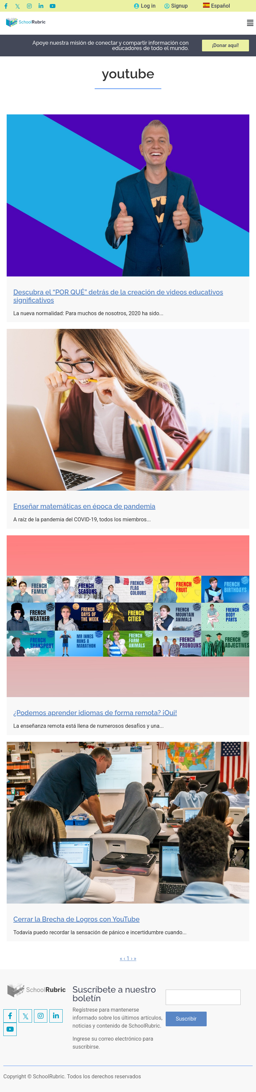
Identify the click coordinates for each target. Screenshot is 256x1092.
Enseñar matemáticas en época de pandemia (84, 506)
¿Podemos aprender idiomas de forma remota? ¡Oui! (95, 713)
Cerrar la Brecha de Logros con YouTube (76, 919)
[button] (250, 23)
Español (216, 6)
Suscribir (186, 1019)
